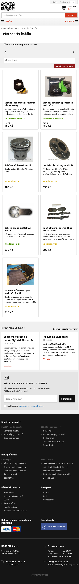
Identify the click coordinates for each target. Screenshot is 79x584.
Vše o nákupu (9, 492)
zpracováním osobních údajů (31, 406)
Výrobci (18, 28)
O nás (45, 496)
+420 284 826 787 (15, 561)
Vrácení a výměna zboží (13, 496)
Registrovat (65, 2)
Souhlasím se (24, 406)
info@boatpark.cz (58, 561)
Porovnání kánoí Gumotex (15, 470)
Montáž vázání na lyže (52, 470)
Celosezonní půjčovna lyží (54, 434)
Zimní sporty (47, 459)
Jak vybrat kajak (10, 474)
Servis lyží (47, 430)
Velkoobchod (48, 499)
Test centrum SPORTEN (53, 441)
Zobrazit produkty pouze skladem (21, 44)
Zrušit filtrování (64, 66)
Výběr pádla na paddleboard (15, 463)
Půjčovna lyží (48, 438)
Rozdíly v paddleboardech (15, 467)
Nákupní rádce (9, 454)
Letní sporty (36, 28)
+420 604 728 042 (12, 564)
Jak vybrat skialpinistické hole (56, 467)
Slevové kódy (9, 503)
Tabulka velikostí (11, 507)
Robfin (26, 28)
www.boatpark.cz (55, 564)
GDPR (6, 499)
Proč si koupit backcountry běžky (57, 474)
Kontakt (46, 492)
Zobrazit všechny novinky (65, 329)
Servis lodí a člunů (11, 430)
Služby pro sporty (11, 422)
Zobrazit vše (48, 445)
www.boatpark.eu (70, 564)
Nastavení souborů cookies (15, 510)
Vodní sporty (7, 459)
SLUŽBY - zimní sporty (51, 427)
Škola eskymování (11, 438)
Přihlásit (55, 2)
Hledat (71, 15)
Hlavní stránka (7, 28)
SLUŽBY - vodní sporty (11, 427)
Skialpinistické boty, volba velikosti (58, 463)
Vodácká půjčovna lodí (13, 434)
